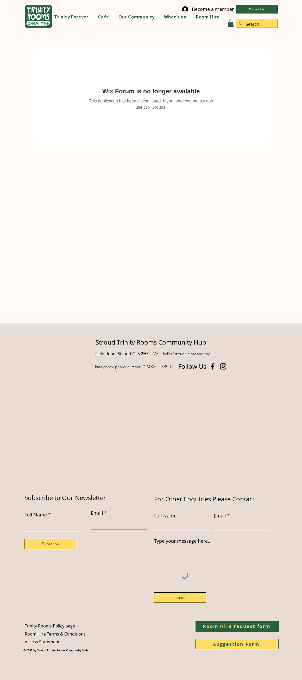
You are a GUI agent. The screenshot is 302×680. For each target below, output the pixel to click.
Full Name (165, 515)
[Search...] (256, 24)
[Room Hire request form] (237, 626)
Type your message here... (183, 541)
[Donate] (257, 9)
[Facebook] (213, 366)
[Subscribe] (50, 544)
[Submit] (180, 597)
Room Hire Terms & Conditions (55, 634)
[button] (231, 23)
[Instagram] (223, 366)
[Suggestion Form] (237, 644)
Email (220, 515)
